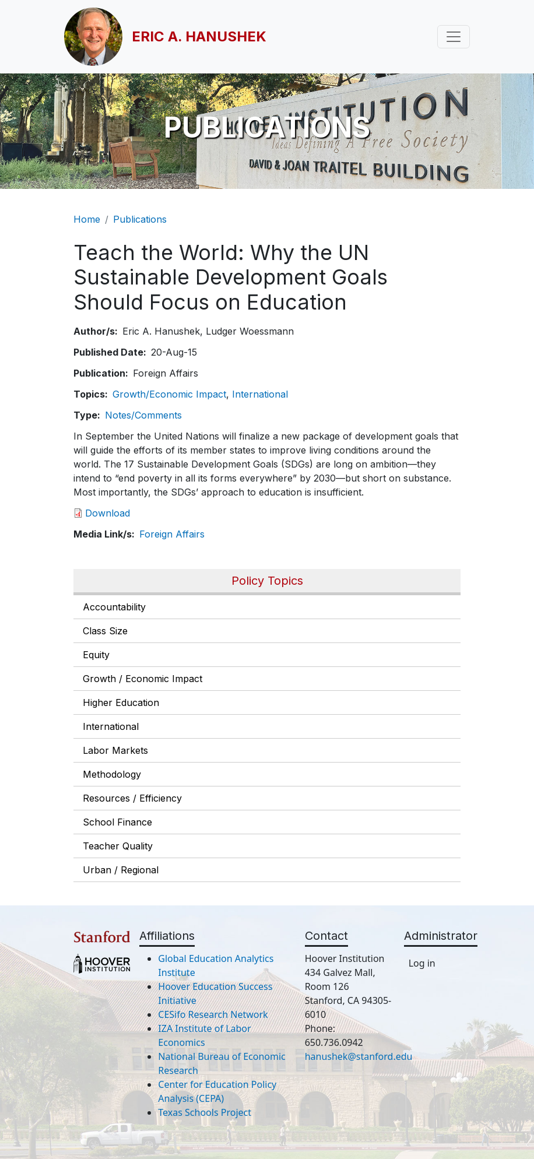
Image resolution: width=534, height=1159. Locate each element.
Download (107, 513)
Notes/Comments (143, 415)
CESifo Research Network (213, 1014)
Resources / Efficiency (132, 798)
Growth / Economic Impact (142, 678)
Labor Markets (115, 750)
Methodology (112, 774)
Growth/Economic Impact (169, 394)
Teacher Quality (118, 846)
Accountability (114, 607)
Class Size (105, 631)
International (111, 726)
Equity (96, 655)
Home (86, 219)
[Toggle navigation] (453, 36)
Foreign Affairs (172, 534)
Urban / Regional (121, 870)
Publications (140, 219)
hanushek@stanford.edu (359, 1056)
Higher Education (121, 702)
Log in (422, 963)
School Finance (117, 822)
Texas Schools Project (204, 1112)
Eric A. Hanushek (199, 36)
